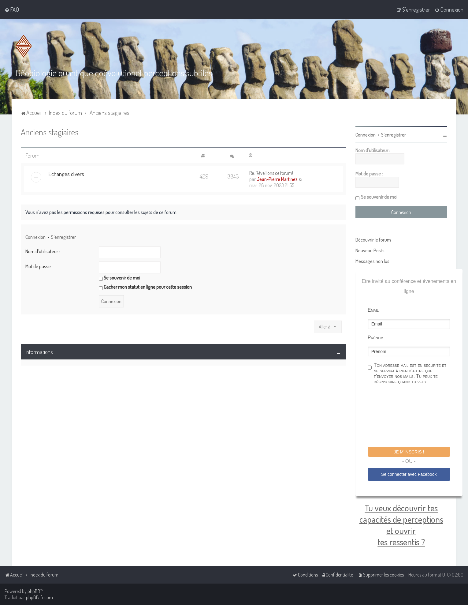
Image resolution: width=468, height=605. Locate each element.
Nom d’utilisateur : (42, 251)
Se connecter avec (408, 473)
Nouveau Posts (369, 250)
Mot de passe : (39, 266)
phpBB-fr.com (39, 597)
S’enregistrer (63, 237)
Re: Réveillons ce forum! (271, 173)
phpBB (34, 591)
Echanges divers (66, 173)
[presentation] (414, 416)
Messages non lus (372, 260)
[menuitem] (12, 9)
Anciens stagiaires (49, 131)
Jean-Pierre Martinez (277, 179)
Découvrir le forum (373, 239)
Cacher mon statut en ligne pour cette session (145, 286)
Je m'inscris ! (409, 451)
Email (373, 309)
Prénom (376, 337)
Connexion (35, 237)
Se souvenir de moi (119, 277)
